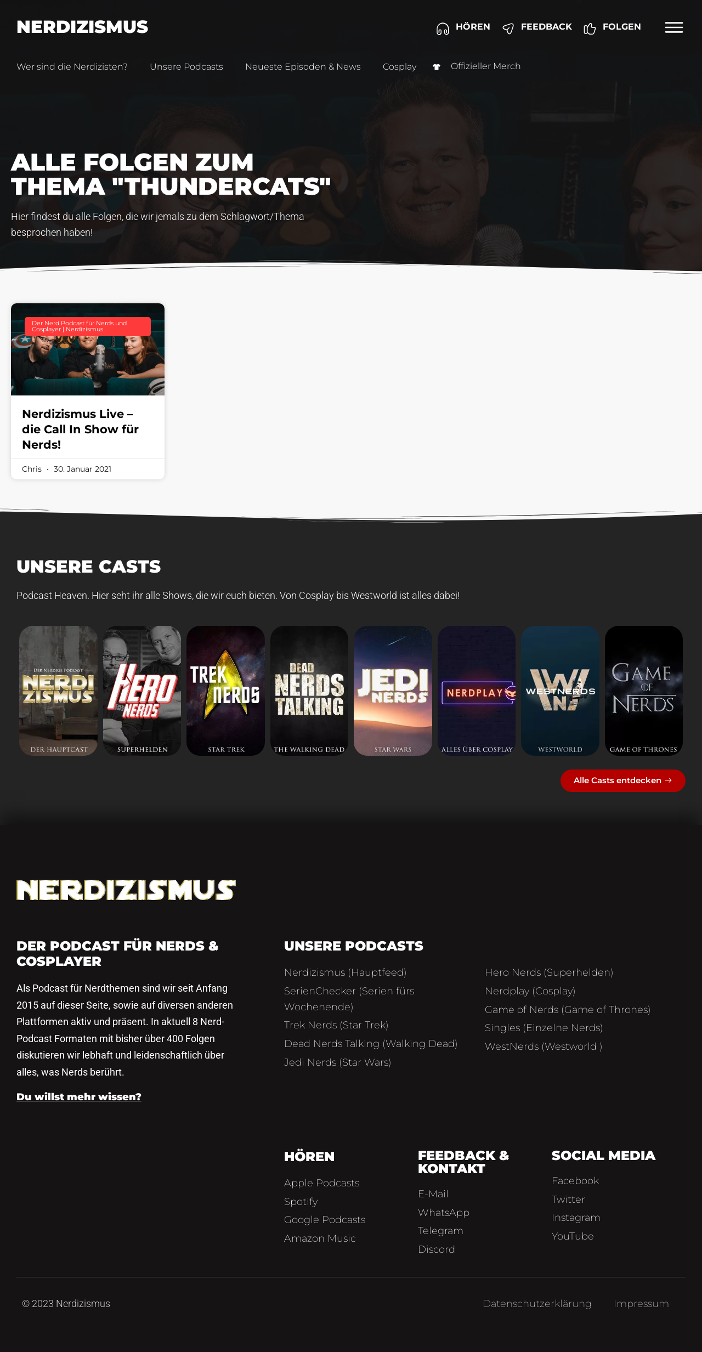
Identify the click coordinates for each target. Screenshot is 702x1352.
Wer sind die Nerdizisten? (72, 66)
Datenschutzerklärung (537, 1304)
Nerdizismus (82, 26)
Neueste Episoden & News (303, 66)
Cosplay (399, 66)
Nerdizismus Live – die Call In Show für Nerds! (80, 429)
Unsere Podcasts (186, 66)
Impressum (641, 1304)
